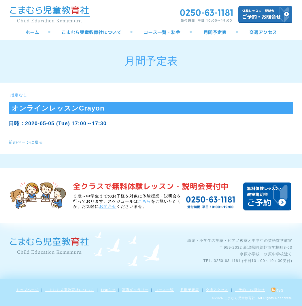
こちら (144, 201)
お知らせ (108, 290)
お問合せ (107, 206)
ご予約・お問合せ (250, 290)
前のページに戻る (26, 142)
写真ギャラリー (135, 290)
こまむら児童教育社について (69, 290)
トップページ (27, 290)
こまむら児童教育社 (239, 298)
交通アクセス (217, 290)
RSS (277, 290)
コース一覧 (164, 290)
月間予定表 (189, 290)
